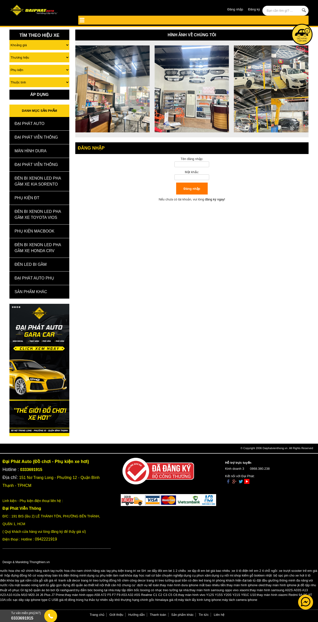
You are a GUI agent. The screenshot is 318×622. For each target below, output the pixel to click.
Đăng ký (254, 9)
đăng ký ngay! (215, 199)
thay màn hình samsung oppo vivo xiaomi (219, 590)
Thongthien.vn (39, 562)
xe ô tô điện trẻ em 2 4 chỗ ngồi (254, 571)
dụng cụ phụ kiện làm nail (105, 575)
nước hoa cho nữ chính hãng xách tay (27, 571)
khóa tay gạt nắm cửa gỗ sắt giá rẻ (32, 580)
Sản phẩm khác (182, 615)
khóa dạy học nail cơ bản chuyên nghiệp (154, 575)
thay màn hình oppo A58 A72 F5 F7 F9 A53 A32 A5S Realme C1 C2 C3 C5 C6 (121, 595)
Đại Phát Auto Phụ (34, 278)
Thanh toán (158, 615)
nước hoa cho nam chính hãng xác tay (83, 571)
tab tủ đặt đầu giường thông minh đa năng (277, 580)
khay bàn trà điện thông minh (65, 575)
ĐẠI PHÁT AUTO (29, 123)
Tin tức (204, 615)
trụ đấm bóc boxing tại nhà (95, 590)
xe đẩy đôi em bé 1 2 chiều (167, 571)
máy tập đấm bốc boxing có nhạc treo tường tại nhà (152, 590)
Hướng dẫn (136, 615)
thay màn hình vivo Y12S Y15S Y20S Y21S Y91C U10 (217, 595)
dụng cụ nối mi (222, 575)
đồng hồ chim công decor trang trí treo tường (141, 580)
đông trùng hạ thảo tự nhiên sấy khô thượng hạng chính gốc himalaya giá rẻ (122, 600)
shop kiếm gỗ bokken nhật (253, 575)
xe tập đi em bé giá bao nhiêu (209, 571)
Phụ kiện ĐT (26, 198)
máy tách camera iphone (239, 600)
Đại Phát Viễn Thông (36, 137)
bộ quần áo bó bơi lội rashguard (52, 590)
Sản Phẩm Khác (30, 292)
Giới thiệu (116, 615)
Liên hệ (219, 615)
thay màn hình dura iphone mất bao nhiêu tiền (193, 585)
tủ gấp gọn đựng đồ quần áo (66, 585)
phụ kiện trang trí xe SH (129, 571)
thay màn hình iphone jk (283, 585)
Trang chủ (97, 615)
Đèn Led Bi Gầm (30, 264)
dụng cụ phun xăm (197, 575)
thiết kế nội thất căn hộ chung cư (111, 585)
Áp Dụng (39, 94)
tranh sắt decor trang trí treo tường (83, 580)
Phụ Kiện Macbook (34, 231)
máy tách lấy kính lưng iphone (199, 600)
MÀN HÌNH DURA (30, 151)
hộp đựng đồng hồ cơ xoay (24, 575)
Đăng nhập (235, 9)
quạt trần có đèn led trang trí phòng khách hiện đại (211, 580)
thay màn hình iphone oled (246, 585)
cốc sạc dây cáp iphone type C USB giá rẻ (37, 600)
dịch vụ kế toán (148, 585)
